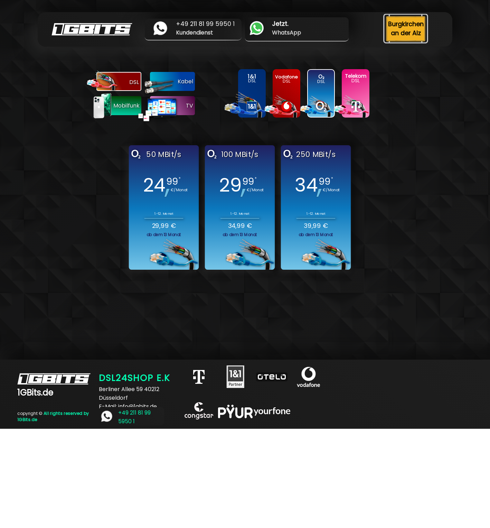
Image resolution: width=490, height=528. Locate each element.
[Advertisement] (207, 477)
